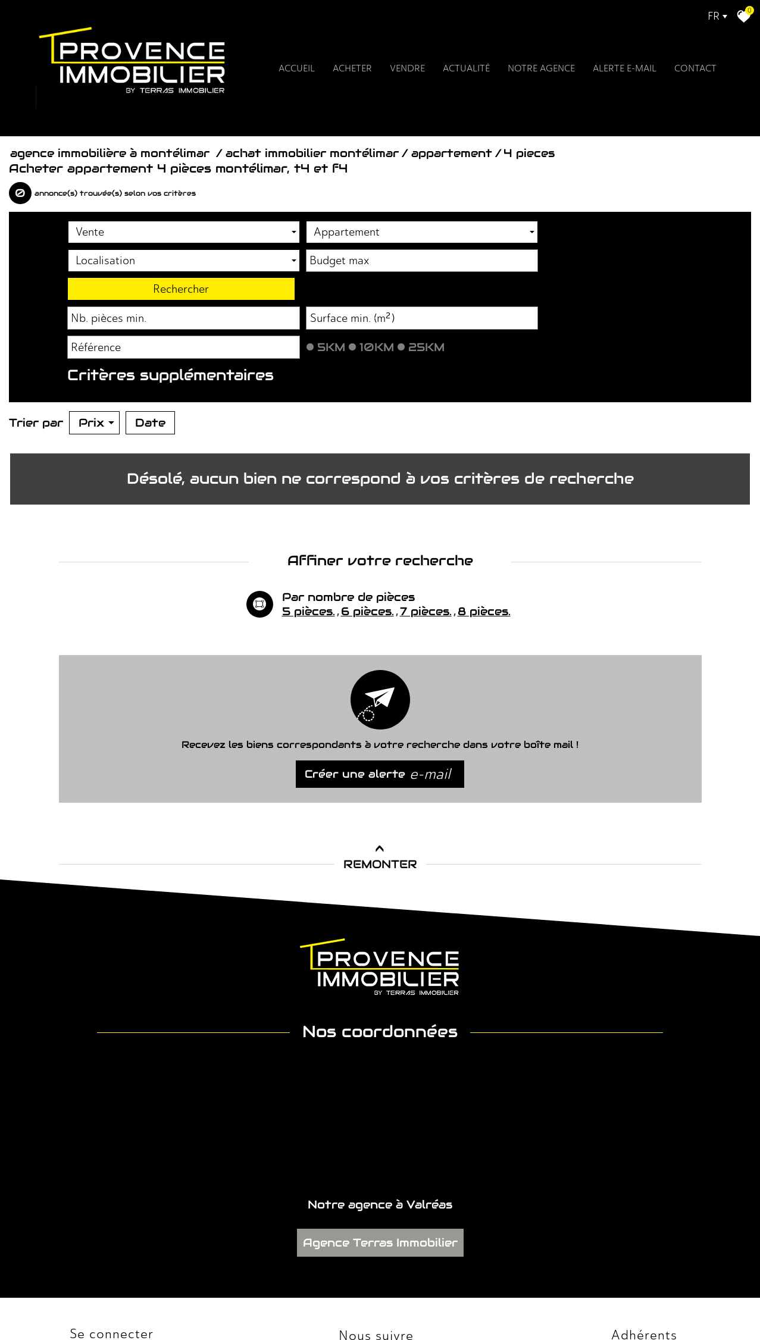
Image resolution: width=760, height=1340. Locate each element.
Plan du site (77, 1303)
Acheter (361, 75)
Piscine (97, 315)
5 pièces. (308, 529)
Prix (96, 355)
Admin (242, 1303)
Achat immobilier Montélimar (312, 146)
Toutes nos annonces (290, 1303)
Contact (683, 75)
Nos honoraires (182, 1303)
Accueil (308, 75)
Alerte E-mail (617, 75)
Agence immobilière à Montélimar (111, 146)
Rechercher (643, 221)
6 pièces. (367, 529)
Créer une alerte (378, 692)
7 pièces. (426, 529)
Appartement (451, 146)
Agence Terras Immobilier (380, 1095)
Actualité (469, 75)
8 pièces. (484, 529)
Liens (219, 1303)
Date (150, 355)
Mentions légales (126, 1303)
